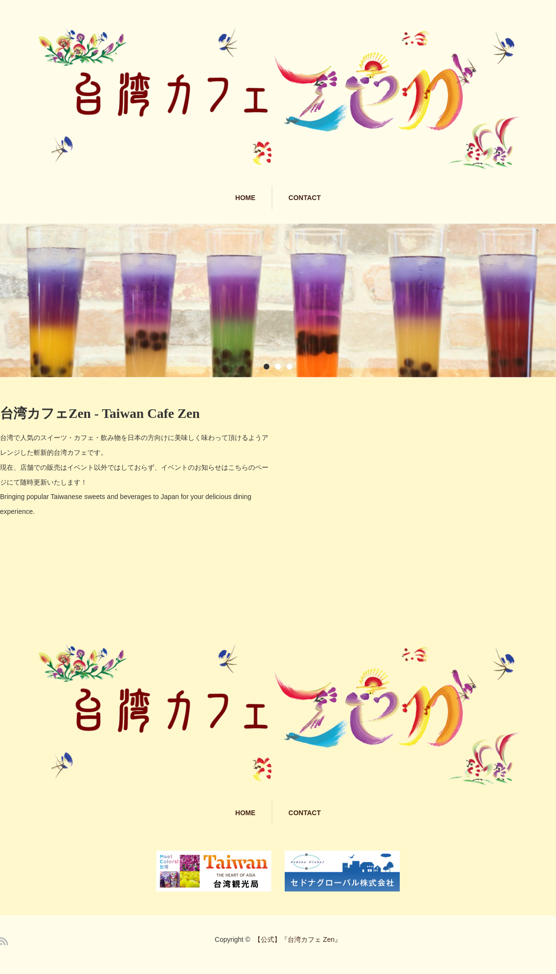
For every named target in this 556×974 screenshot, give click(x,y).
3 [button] (289, 366)
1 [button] (266, 366)
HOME (245, 198)
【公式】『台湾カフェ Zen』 (297, 939)
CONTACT (305, 198)
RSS (4, 941)
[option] (278, 301)
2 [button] (278, 366)
